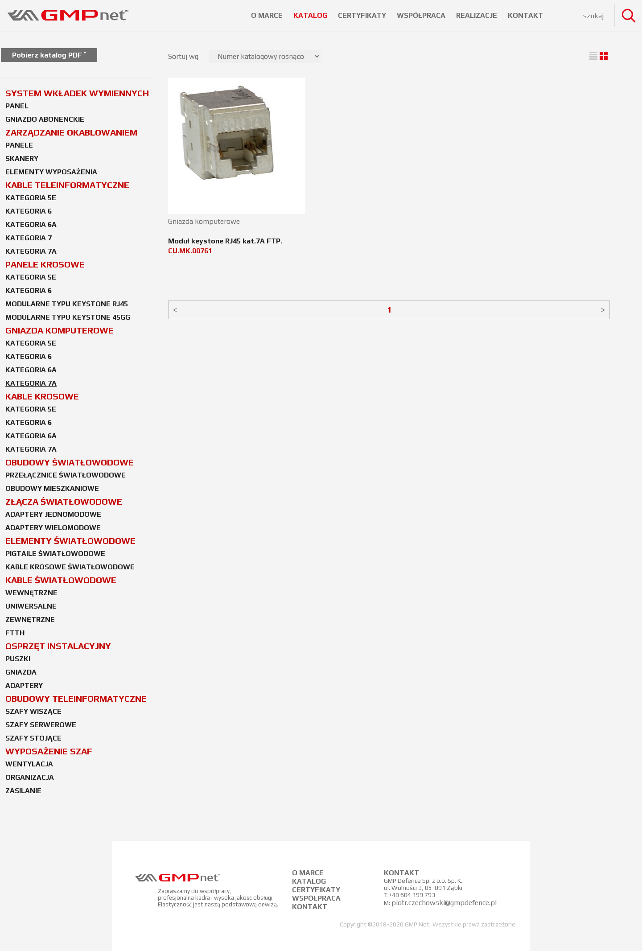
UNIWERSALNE (31, 606)
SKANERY (21, 158)
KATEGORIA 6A (31, 224)
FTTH (15, 633)
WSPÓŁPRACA (422, 15)
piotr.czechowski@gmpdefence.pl (444, 902)
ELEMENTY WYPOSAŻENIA (51, 172)
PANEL (17, 106)
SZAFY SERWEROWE (40, 724)
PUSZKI (17, 659)
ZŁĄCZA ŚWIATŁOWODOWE (63, 501)
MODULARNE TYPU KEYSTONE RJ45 (66, 304)
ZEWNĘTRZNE (30, 619)
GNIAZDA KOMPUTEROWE (59, 330)
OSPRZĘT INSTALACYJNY (58, 646)
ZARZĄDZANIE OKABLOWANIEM (71, 132)
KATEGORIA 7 (28, 238)
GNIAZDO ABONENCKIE (44, 119)
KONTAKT (525, 15)
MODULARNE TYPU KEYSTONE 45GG (67, 317)
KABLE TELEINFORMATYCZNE (67, 185)
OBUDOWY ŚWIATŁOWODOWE (69, 462)
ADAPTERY (24, 685)
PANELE (19, 145)
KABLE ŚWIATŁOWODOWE (60, 580)
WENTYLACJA (29, 764)
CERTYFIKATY (363, 15)
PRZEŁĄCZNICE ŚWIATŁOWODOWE (65, 475)
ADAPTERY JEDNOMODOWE (53, 514)
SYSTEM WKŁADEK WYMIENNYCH (77, 93)
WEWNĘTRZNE (31, 593)
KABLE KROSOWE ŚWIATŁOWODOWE (70, 567)
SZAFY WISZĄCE (33, 711)
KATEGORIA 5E (30, 197)
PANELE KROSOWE (45, 264)
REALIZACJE (477, 15)
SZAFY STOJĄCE (33, 738)
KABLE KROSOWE (42, 396)
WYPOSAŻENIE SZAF (48, 751)
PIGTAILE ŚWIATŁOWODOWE (55, 553)
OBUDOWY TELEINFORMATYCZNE (76, 698)
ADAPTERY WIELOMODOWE (53, 527)
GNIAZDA (21, 672)
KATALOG (311, 15)
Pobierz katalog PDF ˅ (49, 55)
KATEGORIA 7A (31, 251)
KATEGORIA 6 (28, 211)
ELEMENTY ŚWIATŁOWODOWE (70, 540)
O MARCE (267, 15)
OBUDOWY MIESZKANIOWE (52, 488)
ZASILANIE (23, 790)
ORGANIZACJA (29, 777)
